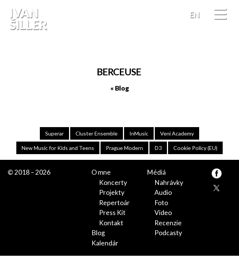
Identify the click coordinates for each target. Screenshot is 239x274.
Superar (54, 133)
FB (225, 51)
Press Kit (112, 213)
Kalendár (104, 243)
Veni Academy (177, 133)
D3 (158, 148)
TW (216, 187)
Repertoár (114, 203)
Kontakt (111, 223)
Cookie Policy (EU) (195, 148)
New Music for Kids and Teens (58, 148)
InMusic (138, 133)
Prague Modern (124, 148)
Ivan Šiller (27, 19)
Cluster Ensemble (96, 133)
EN (195, 14)
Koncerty (113, 182)
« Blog (119, 88)
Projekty (111, 192)
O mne (101, 172)
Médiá (156, 172)
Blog (98, 233)
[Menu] (220, 14)
